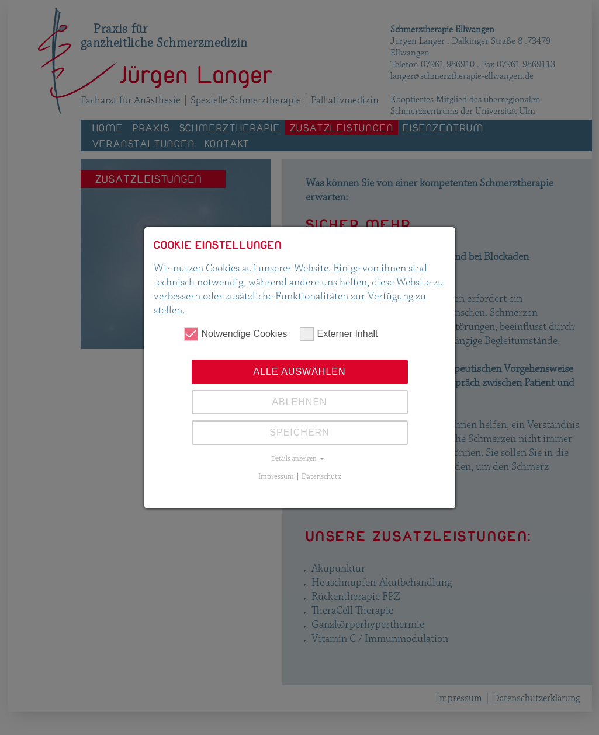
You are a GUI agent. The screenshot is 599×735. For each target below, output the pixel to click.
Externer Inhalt (339, 334)
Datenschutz (321, 476)
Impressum (276, 476)
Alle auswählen (299, 372)
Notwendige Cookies (236, 334)
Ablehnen (299, 402)
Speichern (299, 432)
